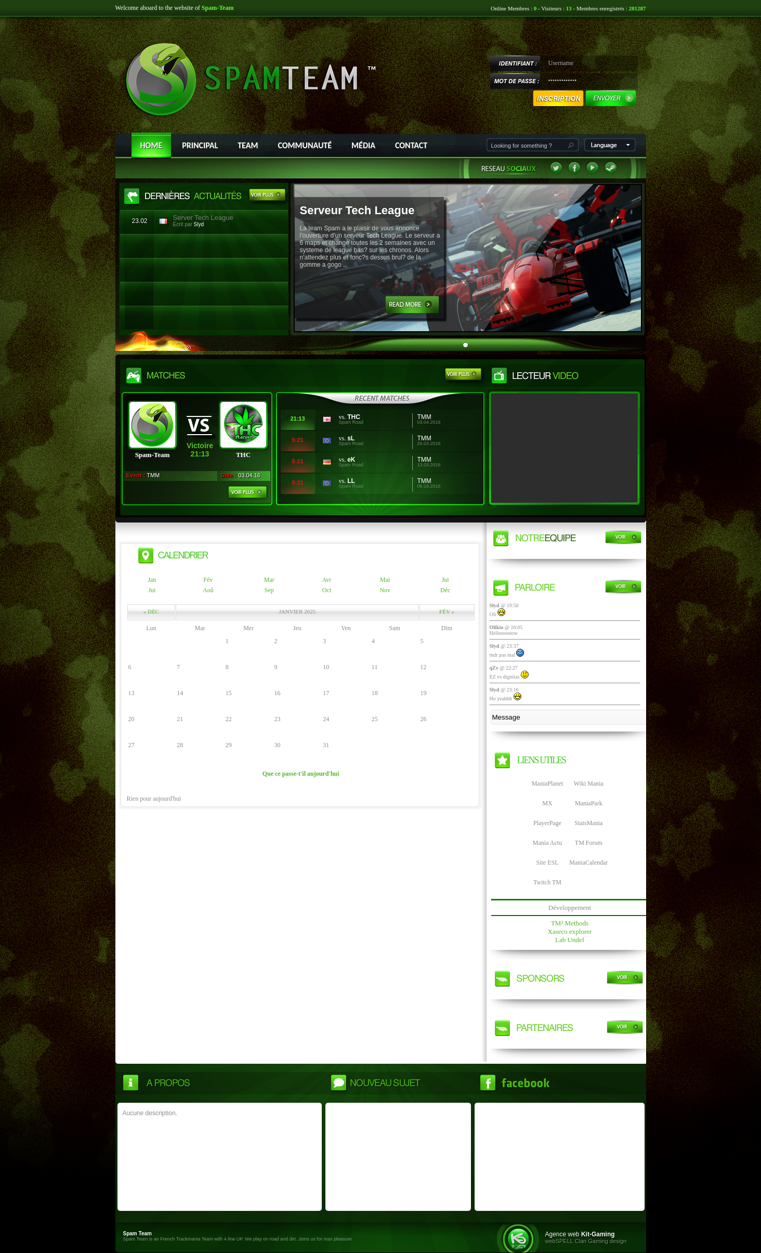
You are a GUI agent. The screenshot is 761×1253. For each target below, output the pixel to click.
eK (351, 459)
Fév (208, 579)
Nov (384, 590)
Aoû (208, 590)
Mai (385, 579)
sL (351, 438)
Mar (269, 579)
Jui (445, 579)
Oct (326, 590)
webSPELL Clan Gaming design (586, 1241)
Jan (152, 579)
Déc (445, 590)
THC (353, 417)
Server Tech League (203, 217)
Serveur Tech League (357, 210)
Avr (327, 579)
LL (351, 481)
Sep (269, 590)
